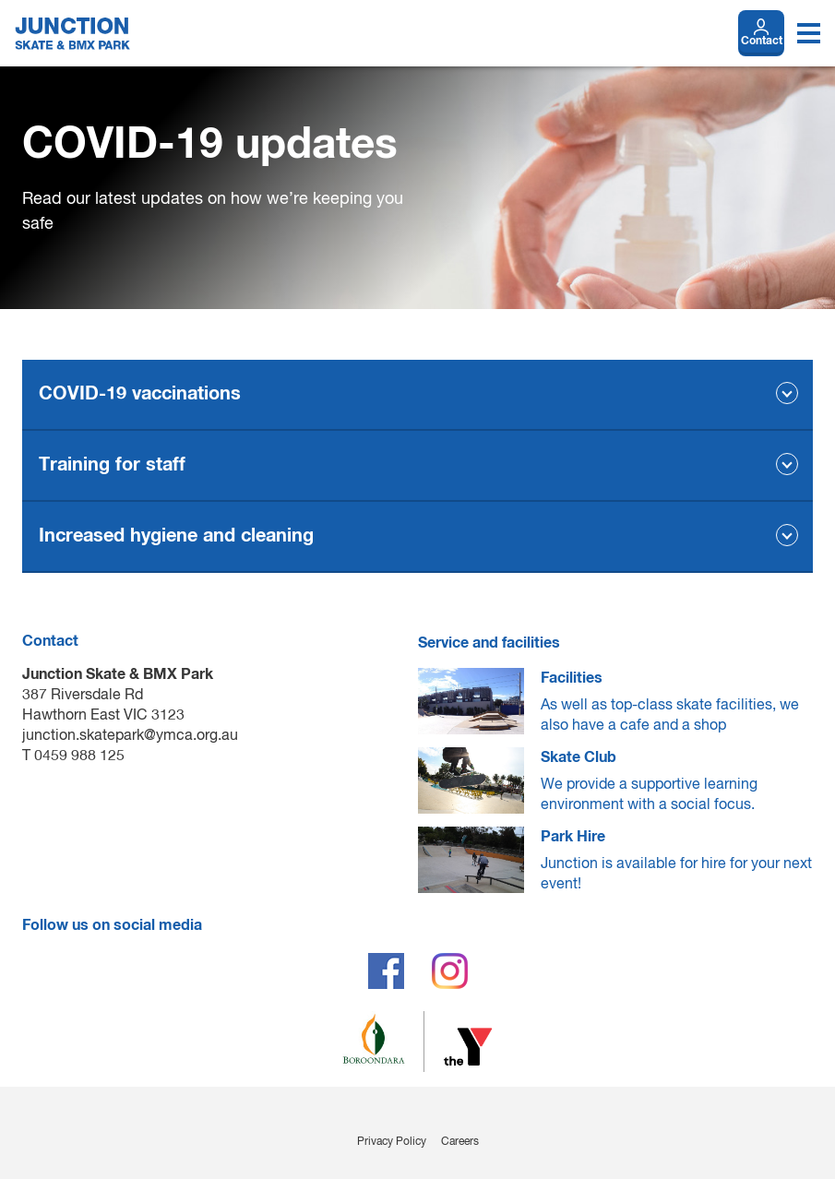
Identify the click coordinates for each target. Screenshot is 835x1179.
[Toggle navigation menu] (808, 33)
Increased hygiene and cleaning (176, 536)
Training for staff (112, 465)
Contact (761, 41)
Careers (460, 1142)
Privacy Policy (391, 1142)
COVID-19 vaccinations (140, 394)
